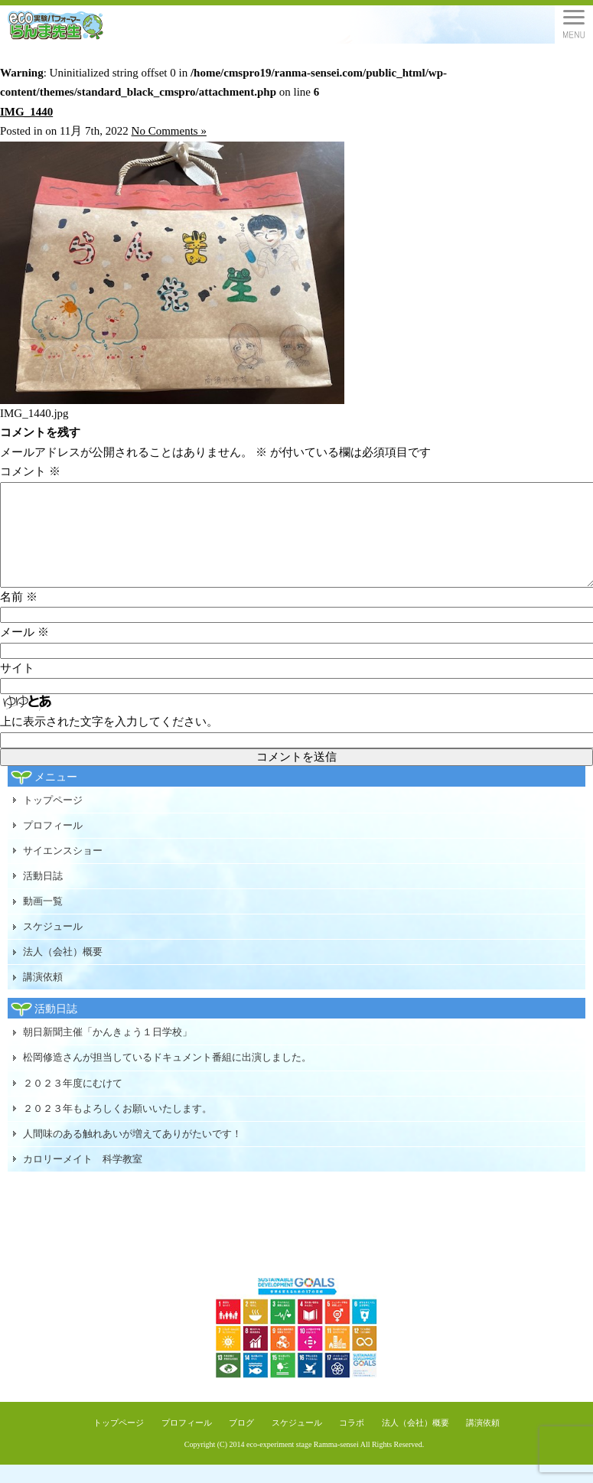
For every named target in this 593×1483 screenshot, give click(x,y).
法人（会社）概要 (63, 970)
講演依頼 (43, 995)
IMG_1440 (26, 112)
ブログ (241, 1441)
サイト (17, 686)
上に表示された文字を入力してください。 (109, 740)
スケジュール (53, 944)
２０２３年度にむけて (72, 1101)
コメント (30, 471)
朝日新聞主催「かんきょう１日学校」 (107, 1050)
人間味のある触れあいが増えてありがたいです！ (132, 1152)
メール (24, 650)
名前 (18, 615)
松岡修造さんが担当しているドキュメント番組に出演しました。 (167, 1075)
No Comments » (169, 131)
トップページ (53, 818)
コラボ (351, 1441)
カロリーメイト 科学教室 (82, 1177)
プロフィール (53, 843)
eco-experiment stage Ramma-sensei (302, 1463)
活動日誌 (43, 894)
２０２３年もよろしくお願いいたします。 (117, 1127)
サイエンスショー (63, 869)
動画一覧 (43, 919)
